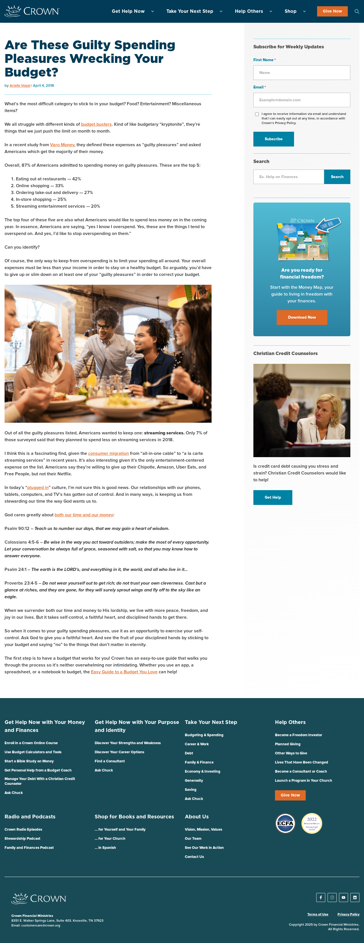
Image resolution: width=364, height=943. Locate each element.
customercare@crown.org (40, 925)
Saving (191, 790)
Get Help (273, 498)
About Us (197, 817)
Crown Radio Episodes (23, 829)
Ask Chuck (14, 793)
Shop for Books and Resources (134, 817)
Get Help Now (128, 11)
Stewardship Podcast (22, 839)
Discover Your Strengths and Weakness (128, 743)
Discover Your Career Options (119, 752)
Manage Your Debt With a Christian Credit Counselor (40, 781)
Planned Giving (288, 744)
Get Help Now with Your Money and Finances (45, 726)
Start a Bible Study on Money (29, 761)
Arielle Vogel (20, 86)
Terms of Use (317, 914)
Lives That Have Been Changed (301, 762)
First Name (264, 60)
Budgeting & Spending (204, 735)
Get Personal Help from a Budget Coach (38, 770)
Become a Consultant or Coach (301, 771)
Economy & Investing (202, 771)
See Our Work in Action (204, 848)
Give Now (332, 11)
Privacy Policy (348, 914)
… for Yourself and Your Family (120, 829)
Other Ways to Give (291, 753)
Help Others (249, 11)
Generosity (194, 781)
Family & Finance (199, 762)
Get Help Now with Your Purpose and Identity (137, 726)
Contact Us (194, 857)
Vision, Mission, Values (203, 829)
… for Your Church (110, 839)
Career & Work (197, 744)
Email (259, 87)
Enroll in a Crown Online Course (31, 743)
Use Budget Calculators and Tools (33, 752)
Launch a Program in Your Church (303, 781)
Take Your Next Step (189, 11)
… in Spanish (105, 848)
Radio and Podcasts (30, 817)
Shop (291, 11)
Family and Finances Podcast (29, 848)
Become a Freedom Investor (298, 735)
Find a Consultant (110, 761)
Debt (189, 753)
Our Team (193, 839)
